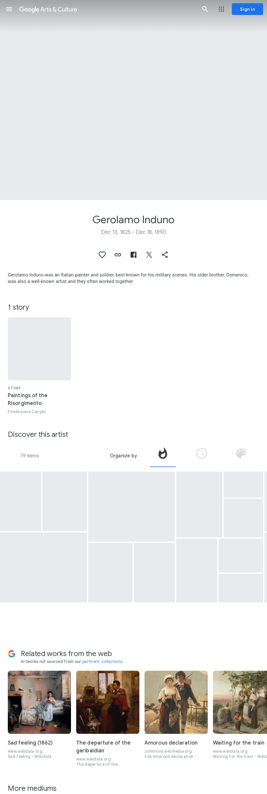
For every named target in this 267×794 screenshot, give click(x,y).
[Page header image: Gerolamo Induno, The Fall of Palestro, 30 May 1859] (133, 100)
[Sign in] (247, 9)
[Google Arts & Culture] (107, 9)
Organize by (123, 456)
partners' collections (102, 661)
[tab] (163, 455)
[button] (9, 9)
